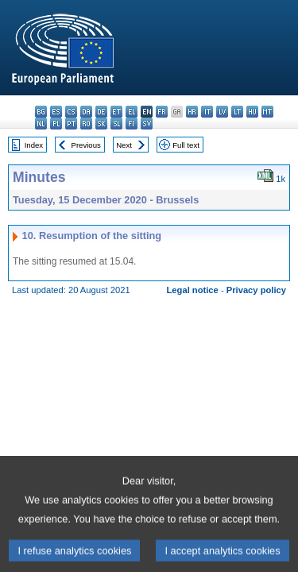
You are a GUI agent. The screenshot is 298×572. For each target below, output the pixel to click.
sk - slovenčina (101, 123)
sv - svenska (147, 123)
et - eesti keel (116, 112)
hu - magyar (252, 112)
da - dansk (86, 112)
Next (124, 145)
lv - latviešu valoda (222, 112)
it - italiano (207, 112)
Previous (86, 145)
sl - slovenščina (116, 123)
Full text (185, 145)
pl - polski (56, 123)
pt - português (71, 123)
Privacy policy (256, 290)
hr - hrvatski (192, 112)
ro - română (86, 123)
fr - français (162, 112)
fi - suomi (131, 123)
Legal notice (193, 290)
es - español (56, 112)
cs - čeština (71, 112)
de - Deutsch (101, 112)
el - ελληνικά (131, 112)
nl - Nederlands (41, 123)
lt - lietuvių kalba (237, 112)
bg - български (41, 112)
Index (34, 145)
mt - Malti (267, 112)
